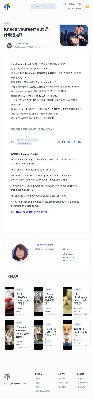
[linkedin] (73, 143)
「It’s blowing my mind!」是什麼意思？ (80, 300)
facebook (68, 258)
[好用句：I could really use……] (67, 336)
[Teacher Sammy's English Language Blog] (16, 6)
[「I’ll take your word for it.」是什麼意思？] (9, 336)
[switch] (86, 6)
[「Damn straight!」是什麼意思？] (38, 302)
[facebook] (62, 143)
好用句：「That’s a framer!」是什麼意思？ (22, 300)
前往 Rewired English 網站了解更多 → (30, 212)
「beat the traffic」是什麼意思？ (50, 333)
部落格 (72, 4)
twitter (67, 261)
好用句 (8, 23)
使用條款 (62, 388)
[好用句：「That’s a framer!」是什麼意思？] (9, 302)
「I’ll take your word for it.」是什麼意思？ (22, 333)
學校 (38, 388)
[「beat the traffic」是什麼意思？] (38, 336)
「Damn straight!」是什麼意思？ (51, 300)
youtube (68, 255)
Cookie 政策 (63, 384)
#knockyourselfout (24, 144)
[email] (79, 143)
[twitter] (68, 143)
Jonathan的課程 (74, 8)
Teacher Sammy (44, 245)
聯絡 (38, 384)
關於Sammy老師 (43, 392)
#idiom (20, 140)
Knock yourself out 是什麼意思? (26, 32)
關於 (38, 380)
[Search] (44, 6)
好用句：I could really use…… (80, 333)
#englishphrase (32, 140)
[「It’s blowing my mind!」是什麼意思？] (67, 302)
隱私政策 (62, 380)
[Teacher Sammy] (10, 45)
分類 (79, 4)
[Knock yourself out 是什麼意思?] (74, 35)
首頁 (64, 4)
